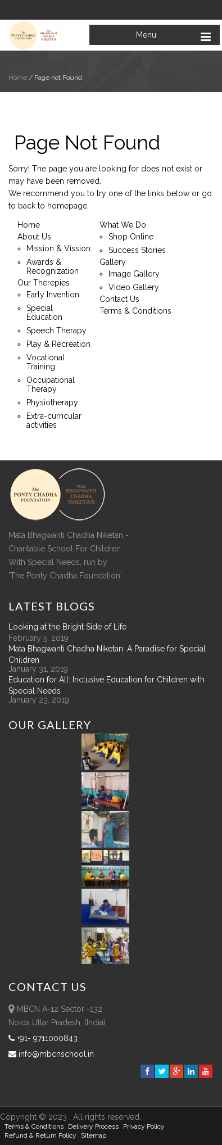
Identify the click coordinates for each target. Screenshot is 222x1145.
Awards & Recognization (52, 266)
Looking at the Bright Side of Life (67, 626)
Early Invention (52, 294)
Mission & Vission (58, 248)
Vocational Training (45, 362)
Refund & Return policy (40, 1135)
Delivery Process (93, 1126)
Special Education (44, 313)
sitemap (93, 1135)
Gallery (112, 261)
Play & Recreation (58, 344)
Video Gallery (133, 287)
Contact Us (119, 299)
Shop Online (130, 236)
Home (17, 78)
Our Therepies (43, 282)
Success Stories (137, 250)
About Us (34, 236)
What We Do (122, 224)
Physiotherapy (52, 402)
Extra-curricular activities (53, 420)
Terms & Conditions (135, 310)
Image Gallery (134, 273)
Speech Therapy (56, 330)
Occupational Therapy (50, 384)
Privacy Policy (144, 1126)
